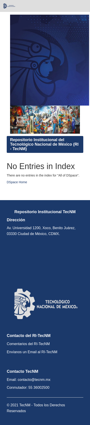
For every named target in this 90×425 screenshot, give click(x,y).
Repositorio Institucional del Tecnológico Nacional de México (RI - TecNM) (44, 144)
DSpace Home (17, 182)
